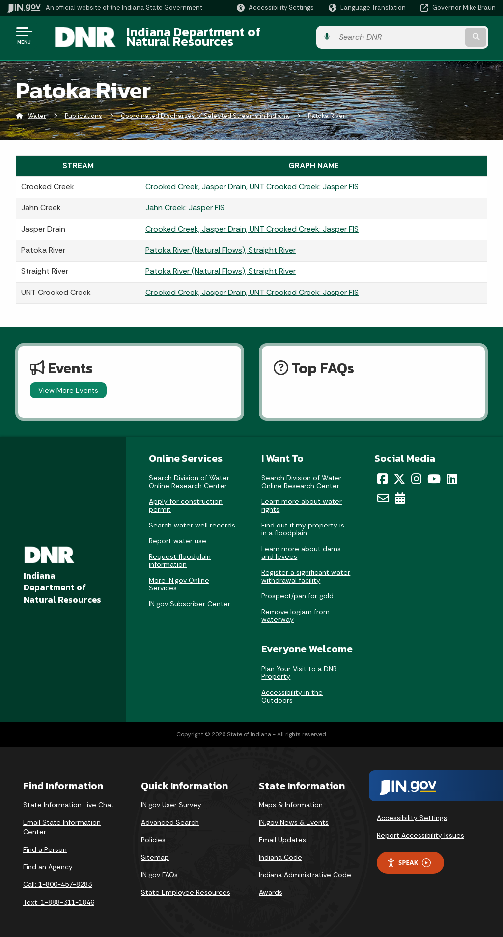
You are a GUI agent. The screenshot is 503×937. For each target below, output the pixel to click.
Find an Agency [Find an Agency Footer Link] (48, 861)
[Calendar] (400, 492)
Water (37, 110)
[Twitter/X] (399, 473)
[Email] (383, 492)
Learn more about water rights (301, 499)
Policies (153, 834)
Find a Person (45, 843)
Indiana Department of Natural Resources (239, 35)
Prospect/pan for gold (297, 590)
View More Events (68, 384)
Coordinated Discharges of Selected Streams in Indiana (205, 110)
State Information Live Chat (68, 798)
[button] (275, 7)
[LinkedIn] (452, 473)
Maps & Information (291, 798)
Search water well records (192, 519)
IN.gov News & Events (294, 816)
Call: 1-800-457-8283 (57, 878)
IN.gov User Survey (171, 798)
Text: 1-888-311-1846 (58, 896)
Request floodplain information (180, 554)
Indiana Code (280, 851)
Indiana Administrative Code (305, 869)
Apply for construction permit (186, 499)
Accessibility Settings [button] (412, 811)
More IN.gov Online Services (179, 578)
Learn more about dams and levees (301, 546)
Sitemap (155, 851)
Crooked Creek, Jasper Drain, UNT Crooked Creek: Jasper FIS (252, 181)
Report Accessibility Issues (420, 829)
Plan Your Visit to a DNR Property (299, 667)
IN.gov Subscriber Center (189, 597)
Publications (83, 110)
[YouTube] (434, 473)
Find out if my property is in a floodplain (302, 523)
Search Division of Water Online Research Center (189, 476)
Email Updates (282, 834)
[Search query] (441, 35)
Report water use (177, 534)
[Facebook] (382, 473)
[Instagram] (416, 473)
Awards (270, 886)
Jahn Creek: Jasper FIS (184, 202)
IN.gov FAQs (159, 869)
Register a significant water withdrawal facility (305, 570)
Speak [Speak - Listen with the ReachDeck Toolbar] (409, 857)
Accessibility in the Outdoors (292, 690)
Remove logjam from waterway (295, 609)
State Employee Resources (185, 886)
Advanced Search (170, 816)
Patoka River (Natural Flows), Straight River (220, 244)
